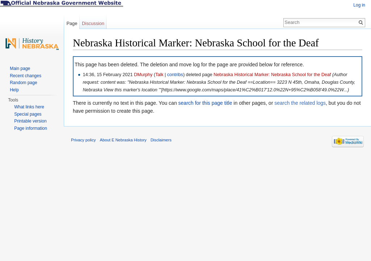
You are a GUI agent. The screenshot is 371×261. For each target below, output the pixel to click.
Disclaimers (160, 140)
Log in (359, 5)
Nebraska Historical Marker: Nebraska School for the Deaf (272, 74)
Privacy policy (83, 140)
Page (71, 23)
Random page (23, 82)
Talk (159, 74)
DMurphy (143, 74)
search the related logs (300, 103)
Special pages (27, 114)
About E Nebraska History (123, 140)
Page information (30, 128)
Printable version (30, 121)
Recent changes (25, 75)
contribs (175, 74)
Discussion (93, 23)
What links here (29, 106)
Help (14, 89)
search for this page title (205, 103)
